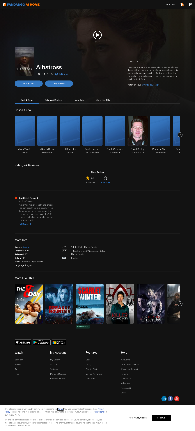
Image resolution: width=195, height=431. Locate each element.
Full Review (25, 224)
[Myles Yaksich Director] (25, 135)
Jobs (123, 392)
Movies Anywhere (94, 374)
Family (89, 364)
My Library (55, 359)
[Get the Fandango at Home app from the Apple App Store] (23, 342)
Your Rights (100, 412)
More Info (79, 100)
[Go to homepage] (21, 4)
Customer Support (129, 369)
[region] (97, 418)
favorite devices (150, 85)
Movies (18, 364)
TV (16, 369)
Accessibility (126, 388)
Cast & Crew (27, 100)
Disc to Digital (92, 369)
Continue (161, 418)
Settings (54, 369)
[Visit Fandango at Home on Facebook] (170, 399)
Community (90, 182)
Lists (88, 359)
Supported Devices (130, 364)
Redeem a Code (57, 378)
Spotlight (19, 359)
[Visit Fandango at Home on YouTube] (177, 399)
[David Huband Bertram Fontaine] (92, 135)
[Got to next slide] (180, 135)
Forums (124, 374)
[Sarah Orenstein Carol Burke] (115, 135)
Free (17, 374)
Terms (60, 409)
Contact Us (126, 378)
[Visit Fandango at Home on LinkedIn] (164, 399)
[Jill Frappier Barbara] (70, 135)
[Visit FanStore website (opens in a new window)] (191, 4)
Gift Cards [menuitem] (170, 4)
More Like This (103, 100)
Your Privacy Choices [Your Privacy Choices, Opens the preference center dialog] (138, 418)
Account (54, 364)
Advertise (125, 383)
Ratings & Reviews (53, 100)
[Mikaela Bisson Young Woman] (47, 135)
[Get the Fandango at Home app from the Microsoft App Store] (58, 342)
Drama (26, 247)
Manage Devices (58, 374)
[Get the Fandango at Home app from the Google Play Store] (41, 342)
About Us (125, 359)
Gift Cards (90, 378)
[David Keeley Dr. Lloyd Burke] (137, 135)
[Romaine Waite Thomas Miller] (160, 135)
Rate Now (105, 182)
